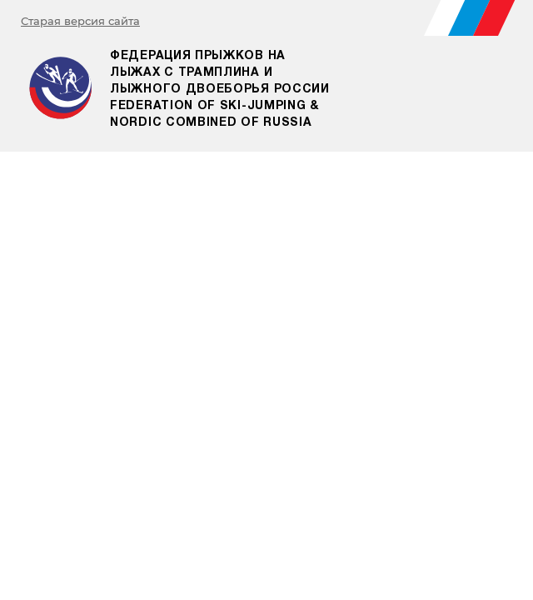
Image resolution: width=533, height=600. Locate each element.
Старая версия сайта (80, 21)
